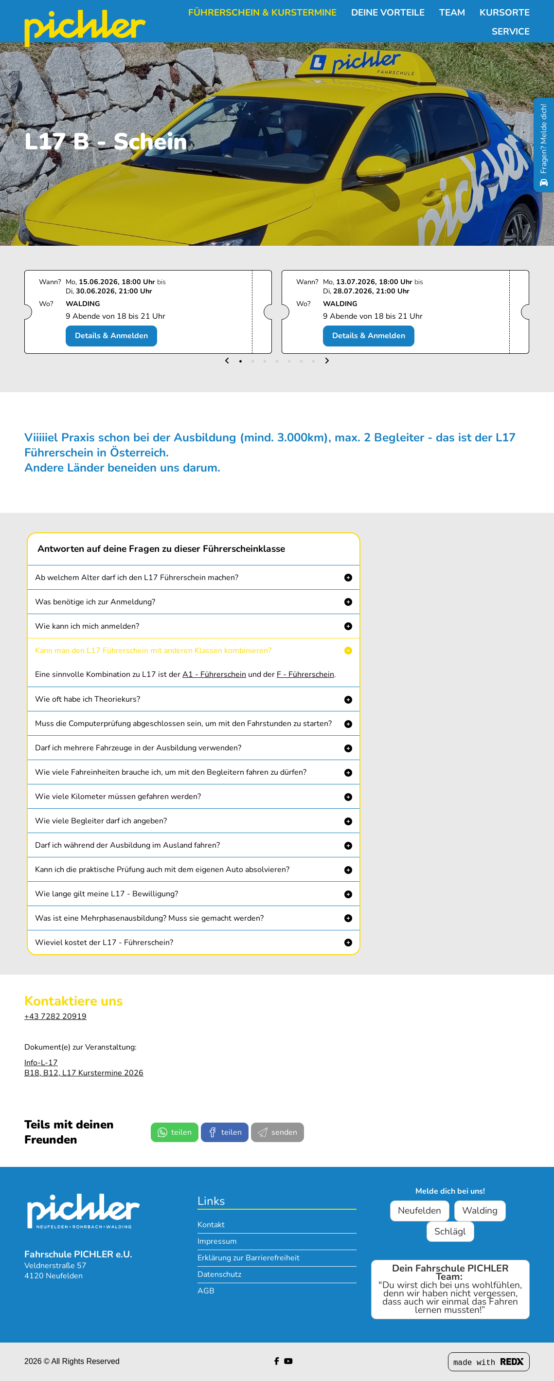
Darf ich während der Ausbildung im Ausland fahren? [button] (127, 845)
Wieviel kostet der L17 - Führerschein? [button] (104, 942)
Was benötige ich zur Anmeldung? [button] (95, 602)
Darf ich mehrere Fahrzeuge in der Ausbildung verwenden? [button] (138, 748)
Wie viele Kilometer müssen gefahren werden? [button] (118, 796)
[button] (227, 361)
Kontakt (211, 1224)
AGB (205, 1291)
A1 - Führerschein (214, 674)
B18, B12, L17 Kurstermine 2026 (83, 1073)
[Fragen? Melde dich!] (544, 145)
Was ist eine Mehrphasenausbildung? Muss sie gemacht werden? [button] (149, 918)
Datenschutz (219, 1274)
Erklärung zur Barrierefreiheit (248, 1258)
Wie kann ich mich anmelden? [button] (87, 626)
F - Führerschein (305, 674)
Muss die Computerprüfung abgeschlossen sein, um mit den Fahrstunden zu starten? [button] (183, 723)
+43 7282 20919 (55, 1016)
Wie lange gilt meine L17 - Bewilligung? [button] (106, 894)
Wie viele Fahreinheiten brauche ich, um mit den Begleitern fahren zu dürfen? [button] (170, 772)
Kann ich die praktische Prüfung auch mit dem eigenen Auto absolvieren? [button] (162, 869)
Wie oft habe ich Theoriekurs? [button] (87, 699)
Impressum (217, 1241)
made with (488, 1362)
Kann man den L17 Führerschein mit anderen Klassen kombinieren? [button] (153, 650)
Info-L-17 (41, 1062)
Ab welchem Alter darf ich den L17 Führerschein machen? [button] (136, 577)
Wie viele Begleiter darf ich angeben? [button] (101, 821)
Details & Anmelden (111, 335)
